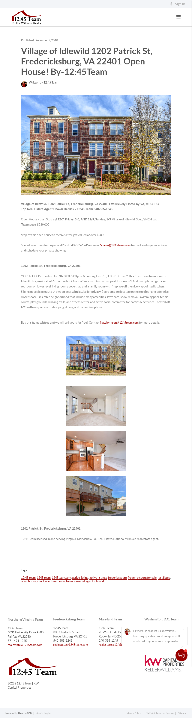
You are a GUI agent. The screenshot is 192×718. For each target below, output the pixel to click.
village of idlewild (93, 581)
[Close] (183, 682)
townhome (58, 581)
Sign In (177, 4)
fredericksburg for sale (142, 577)
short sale (43, 581)
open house (28, 581)
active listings (98, 577)
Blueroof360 (25, 713)
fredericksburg (117, 577)
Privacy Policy (133, 713)
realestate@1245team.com (25, 644)
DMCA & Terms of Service (160, 713)
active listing (80, 577)
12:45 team (28, 577)
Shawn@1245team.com (115, 245)
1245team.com (61, 577)
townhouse (73, 581)
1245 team (44, 577)
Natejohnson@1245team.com (119, 322)
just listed (164, 577)
